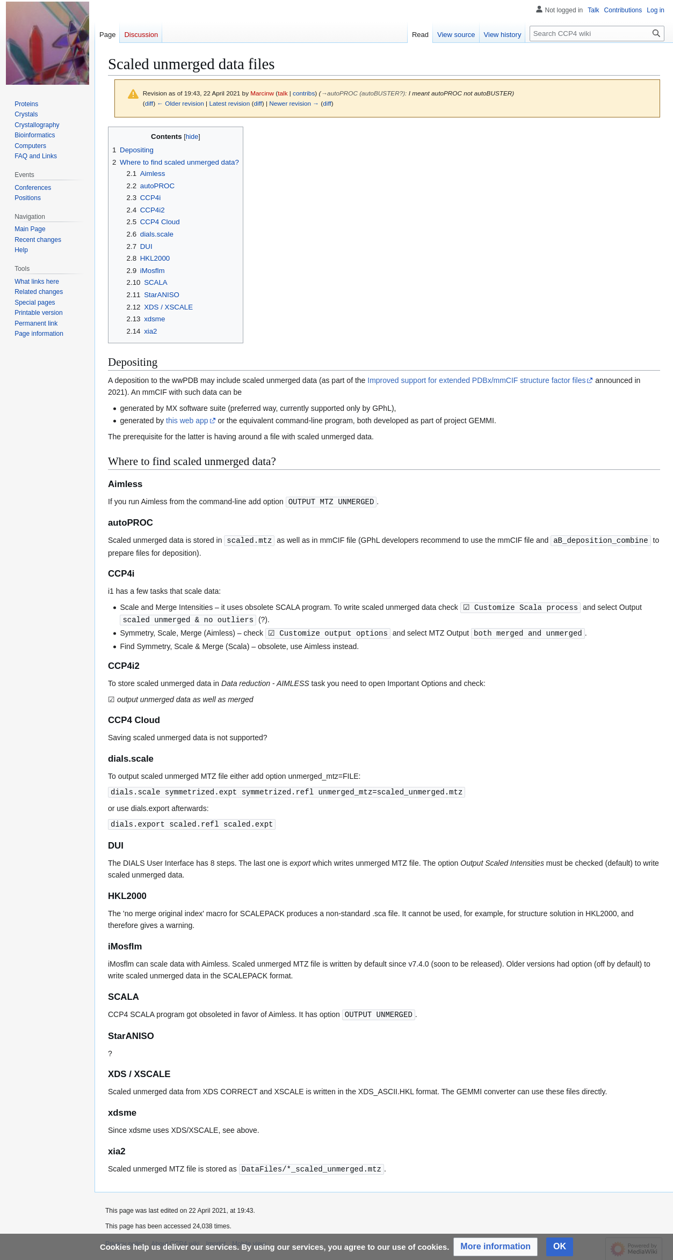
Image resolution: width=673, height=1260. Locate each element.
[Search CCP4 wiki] (597, 33)
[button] (495, 1246)
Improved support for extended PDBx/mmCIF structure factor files (476, 380)
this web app (187, 420)
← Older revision (180, 103)
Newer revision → (294, 103)
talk (282, 93)
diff (149, 103)
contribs (304, 93)
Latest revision (229, 103)
